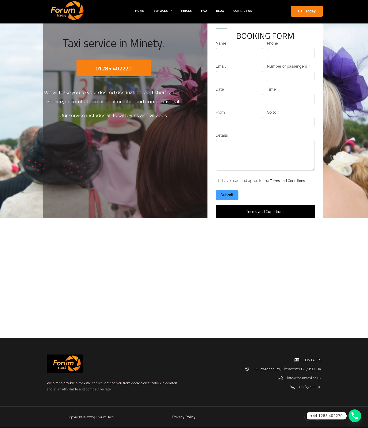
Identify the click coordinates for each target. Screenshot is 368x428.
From (220, 112)
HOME (139, 10)
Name (221, 43)
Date (220, 89)
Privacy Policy (184, 417)
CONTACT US (242, 10)
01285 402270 (114, 69)
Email (221, 66)
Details (222, 135)
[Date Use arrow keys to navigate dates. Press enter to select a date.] (240, 99)
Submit (227, 195)
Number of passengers (287, 66)
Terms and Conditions (288, 180)
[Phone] (355, 415)
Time (271, 89)
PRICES (186, 10)
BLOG (220, 10)
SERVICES (160, 10)
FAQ (204, 10)
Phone (272, 43)
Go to (271, 112)
